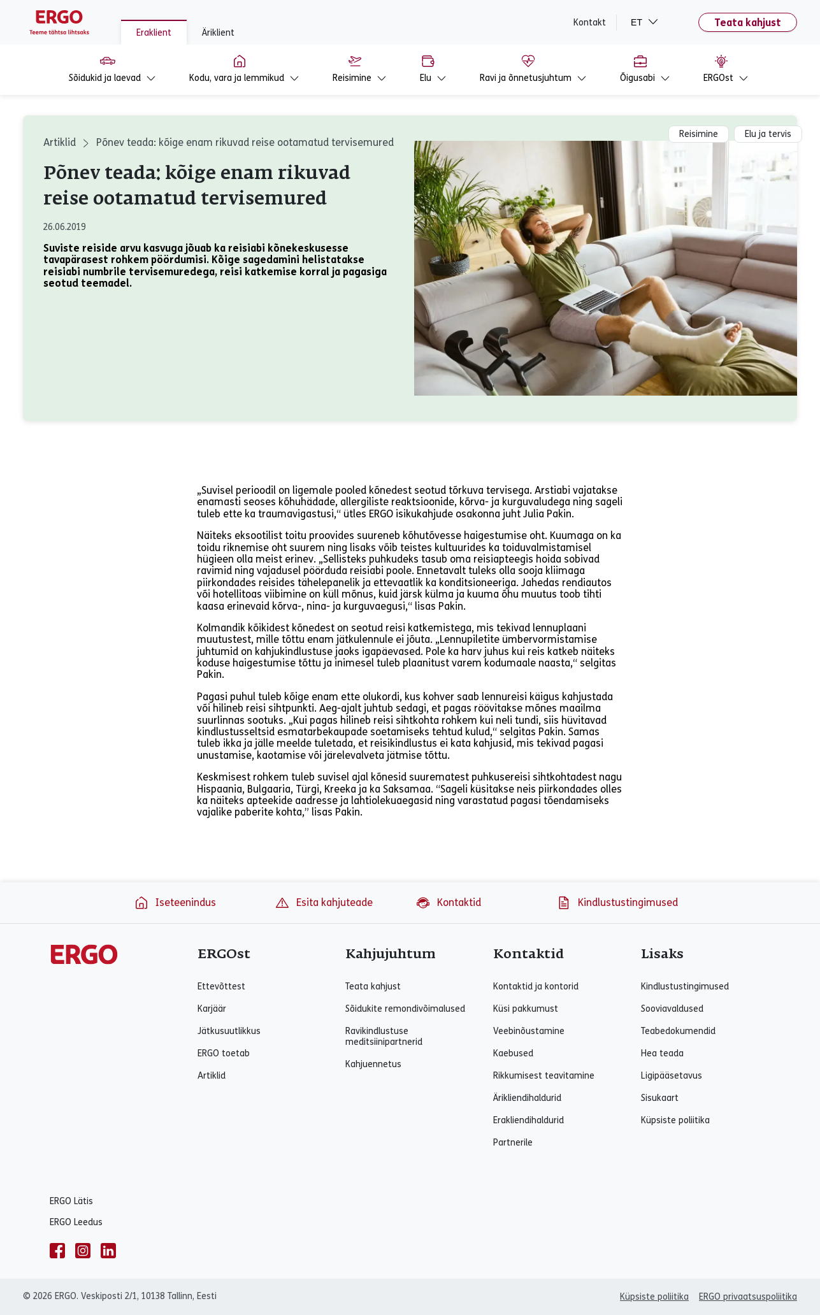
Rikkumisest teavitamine (543, 1075)
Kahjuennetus (373, 1064)
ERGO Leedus (76, 1222)
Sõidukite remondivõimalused (405, 1008)
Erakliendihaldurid (528, 1120)
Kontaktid (448, 902)
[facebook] (57, 1250)
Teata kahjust (747, 23)
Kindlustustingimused (617, 902)
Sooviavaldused (672, 1008)
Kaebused (513, 1053)
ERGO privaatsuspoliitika (748, 1296)
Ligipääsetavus (671, 1075)
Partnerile (513, 1142)
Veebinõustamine (529, 1031)
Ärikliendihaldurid (527, 1098)
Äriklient (218, 32)
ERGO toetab (224, 1053)
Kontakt (589, 22)
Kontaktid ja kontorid (536, 986)
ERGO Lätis (71, 1201)
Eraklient (153, 32)
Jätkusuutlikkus (229, 1031)
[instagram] (82, 1250)
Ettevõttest (221, 986)
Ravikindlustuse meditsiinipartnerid (383, 1036)
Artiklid (59, 142)
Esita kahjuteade (324, 902)
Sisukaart (660, 1098)
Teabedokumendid (678, 1031)
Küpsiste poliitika (675, 1120)
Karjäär (212, 1008)
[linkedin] (108, 1250)
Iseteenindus (175, 902)
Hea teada (662, 1053)
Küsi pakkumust (525, 1008)
